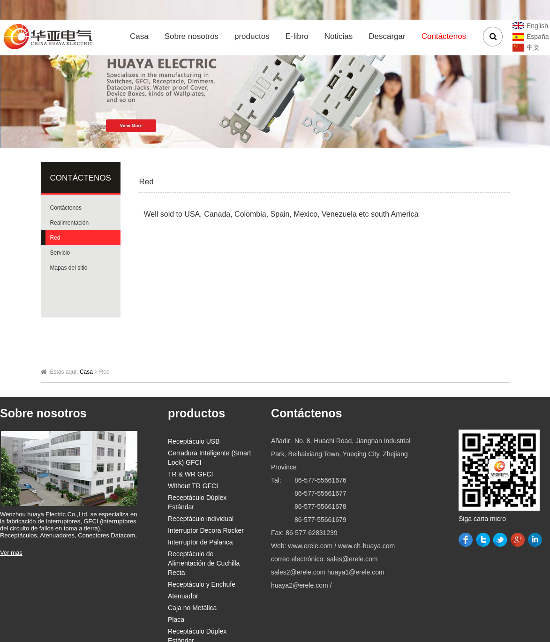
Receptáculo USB (194, 441)
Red (55, 237)
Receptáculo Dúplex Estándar (197, 502)
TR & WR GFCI (190, 474)
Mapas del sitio (69, 267)
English (537, 26)
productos (252, 36)
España (538, 36)
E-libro (297, 36)
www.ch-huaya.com (366, 546)
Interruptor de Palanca (200, 542)
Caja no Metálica (192, 608)
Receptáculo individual (201, 518)
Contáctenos (444, 36)
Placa (176, 619)
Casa (139, 36)
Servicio (60, 252)
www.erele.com (311, 546)
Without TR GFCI (193, 486)
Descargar (387, 36)
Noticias (338, 36)
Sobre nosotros (191, 36)
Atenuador (183, 596)
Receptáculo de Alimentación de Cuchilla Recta (204, 563)
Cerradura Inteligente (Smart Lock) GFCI (209, 457)
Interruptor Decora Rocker (206, 530)
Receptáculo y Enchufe (201, 584)
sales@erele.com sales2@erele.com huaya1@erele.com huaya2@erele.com (327, 572)
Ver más (11, 552)
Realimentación (69, 222)
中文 (533, 47)
